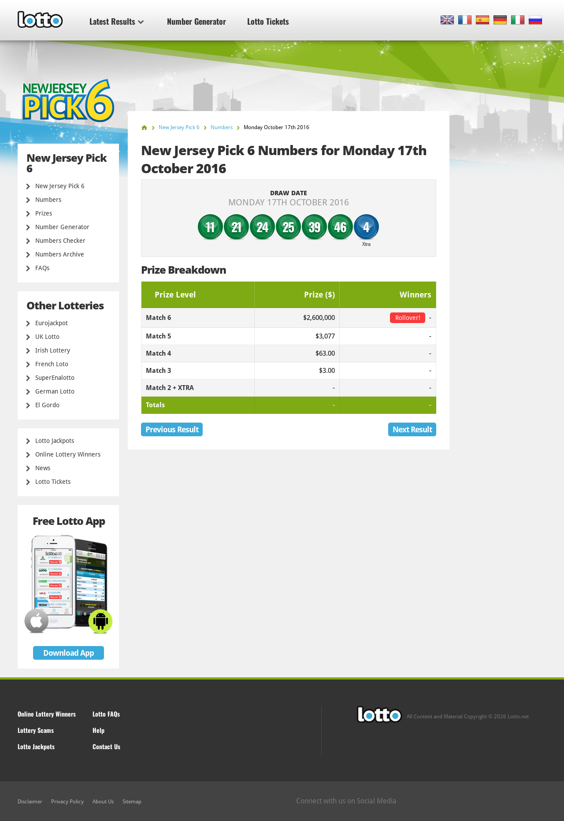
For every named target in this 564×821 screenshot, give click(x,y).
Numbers (48, 199)
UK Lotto (47, 336)
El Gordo (47, 405)
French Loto (51, 364)
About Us (103, 802)
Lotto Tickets (268, 21)
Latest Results (116, 21)
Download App (68, 653)
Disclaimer (30, 802)
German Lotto (54, 391)
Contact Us (106, 746)
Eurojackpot (51, 323)
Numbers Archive (59, 254)
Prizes (43, 213)
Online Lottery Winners (67, 454)
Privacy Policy (67, 802)
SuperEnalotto (54, 377)
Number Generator (196, 21)
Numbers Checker (60, 240)
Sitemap (131, 802)
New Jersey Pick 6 (60, 185)
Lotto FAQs (106, 713)
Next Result (412, 429)
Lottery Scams (36, 730)
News (42, 468)
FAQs (42, 267)
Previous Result (171, 429)
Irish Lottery (52, 350)
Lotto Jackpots (54, 440)
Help (98, 730)
